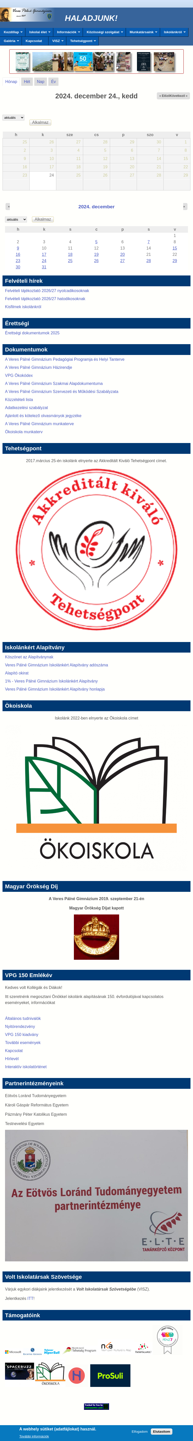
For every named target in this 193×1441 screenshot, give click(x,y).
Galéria (9, 42)
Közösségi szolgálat (103, 33)
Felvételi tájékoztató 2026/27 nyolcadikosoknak (47, 291)
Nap (40, 81)
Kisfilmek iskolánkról (23, 307)
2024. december (96, 206)
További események (22, 1042)
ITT (30, 1298)
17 (44, 254)
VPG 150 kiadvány (21, 1034)
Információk (66, 33)
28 (149, 261)
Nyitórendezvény (20, 1026)
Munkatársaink (141, 33)
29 (175, 261)
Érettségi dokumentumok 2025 (32, 333)
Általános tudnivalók (23, 1018)
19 (96, 254)
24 (44, 261)
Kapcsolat (34, 41)
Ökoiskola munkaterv (23, 432)
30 (18, 267)
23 (18, 261)
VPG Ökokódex (19, 375)
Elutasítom (161, 1433)
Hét (27, 81)
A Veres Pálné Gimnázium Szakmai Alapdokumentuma (54, 383)
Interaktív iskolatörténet (25, 1067)
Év (53, 81)
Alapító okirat (16, 673)
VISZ (56, 42)
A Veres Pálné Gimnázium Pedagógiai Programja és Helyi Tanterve (65, 359)
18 (70, 254)
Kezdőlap (11, 33)
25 (70, 261)
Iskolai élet (37, 33)
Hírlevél (12, 1059)
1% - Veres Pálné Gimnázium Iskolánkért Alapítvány (51, 681)
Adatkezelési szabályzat (26, 408)
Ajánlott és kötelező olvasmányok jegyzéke (43, 416)
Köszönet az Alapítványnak (29, 657)
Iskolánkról (173, 33)
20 (122, 254)
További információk (34, 1438)
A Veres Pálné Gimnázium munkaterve (39, 424)
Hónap (12, 81)
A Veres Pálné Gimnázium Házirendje (38, 367)
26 (96, 261)
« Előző (164, 96)
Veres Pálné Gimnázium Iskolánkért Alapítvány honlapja (55, 689)
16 (18, 254)
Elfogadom (140, 1433)
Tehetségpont (81, 42)
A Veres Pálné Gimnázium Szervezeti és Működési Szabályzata (61, 391)
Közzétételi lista (19, 399)
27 (122, 261)
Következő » (178, 96)
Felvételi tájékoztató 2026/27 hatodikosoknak (45, 299)
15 (175, 248)
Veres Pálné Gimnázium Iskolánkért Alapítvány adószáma (56, 665)
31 (44, 267)
